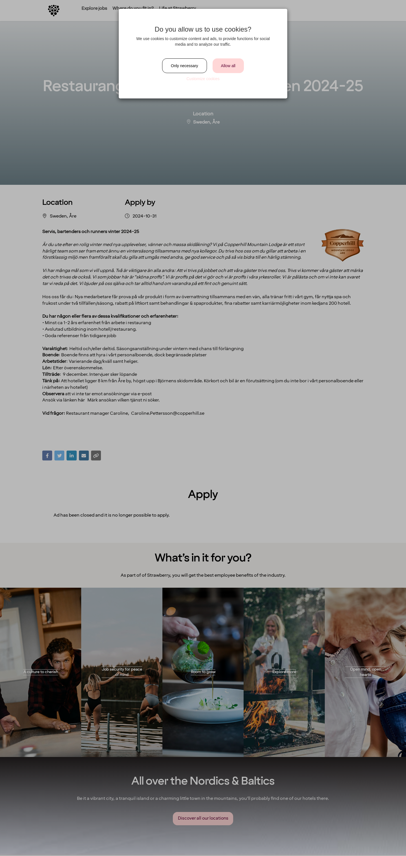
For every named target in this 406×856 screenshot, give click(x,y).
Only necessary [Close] (184, 65)
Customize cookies (203, 78)
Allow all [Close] (228, 65)
